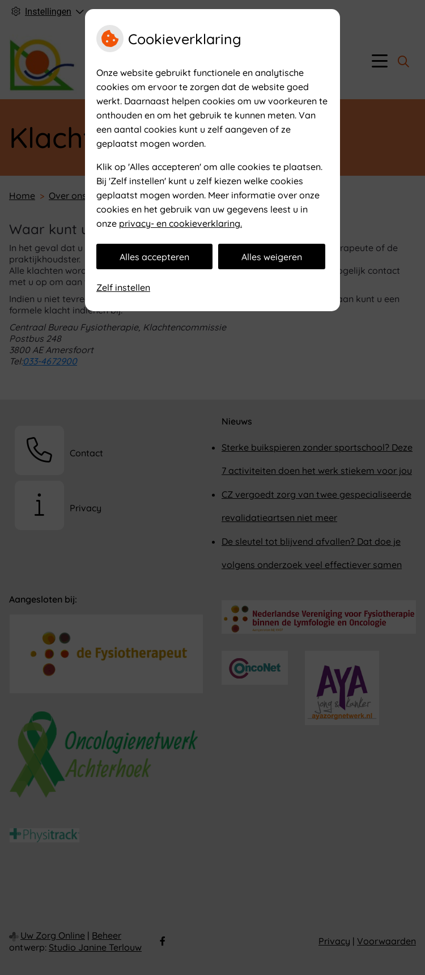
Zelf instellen (123, 287)
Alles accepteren (154, 256)
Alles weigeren (271, 256)
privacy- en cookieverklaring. (180, 223)
